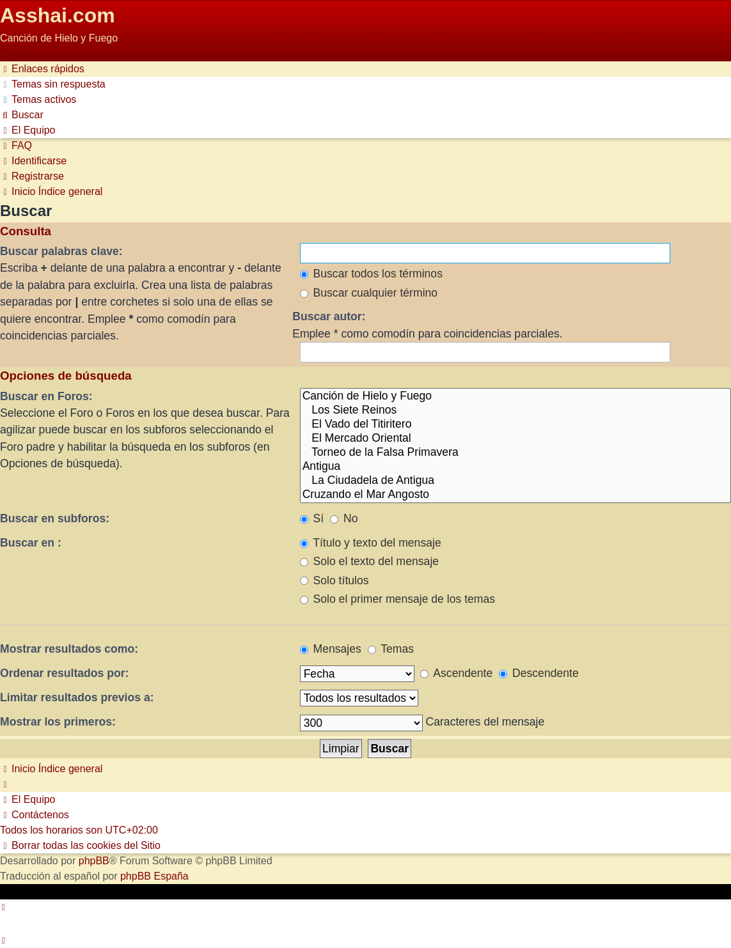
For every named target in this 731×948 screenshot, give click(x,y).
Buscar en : (30, 542)
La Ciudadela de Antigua (515, 481)
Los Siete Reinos (515, 410)
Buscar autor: (328, 316)
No (344, 518)
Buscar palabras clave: (61, 251)
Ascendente (456, 673)
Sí (312, 518)
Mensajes (330, 648)
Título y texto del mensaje (370, 542)
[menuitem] (53, 84)
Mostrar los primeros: (58, 721)
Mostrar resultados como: (69, 648)
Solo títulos (334, 580)
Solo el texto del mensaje (369, 561)
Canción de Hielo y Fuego (515, 396)
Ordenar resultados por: (64, 673)
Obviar (15, 53)
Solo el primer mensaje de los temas (397, 599)
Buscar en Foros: (46, 396)
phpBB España (154, 876)
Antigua (515, 467)
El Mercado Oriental (515, 438)
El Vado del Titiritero (515, 424)
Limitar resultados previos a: (77, 697)
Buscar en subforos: (54, 518)
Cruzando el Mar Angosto (515, 495)
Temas (391, 648)
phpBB (94, 860)
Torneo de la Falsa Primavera (515, 453)
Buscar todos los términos (371, 273)
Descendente (539, 673)
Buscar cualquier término (369, 292)
